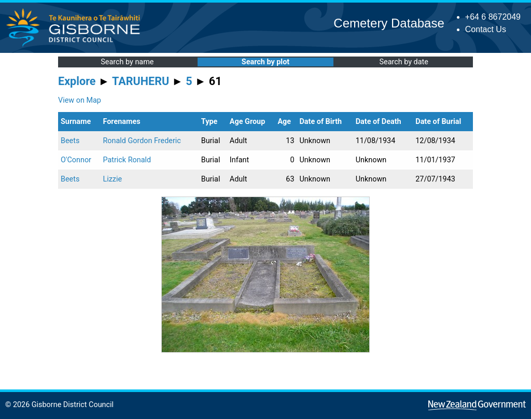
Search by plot (265, 62)
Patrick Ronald (127, 160)
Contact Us (485, 29)
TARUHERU (140, 81)
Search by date (403, 62)
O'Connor (76, 160)
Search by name (127, 62)
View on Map (79, 100)
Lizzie (112, 179)
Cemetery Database (388, 23)
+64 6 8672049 (493, 16)
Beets (70, 140)
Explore (77, 81)
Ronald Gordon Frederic (141, 140)
